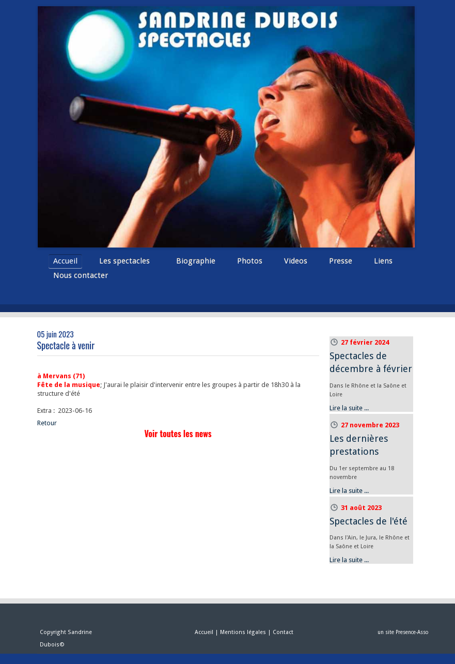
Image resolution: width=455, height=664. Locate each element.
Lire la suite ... (349, 408)
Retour (47, 423)
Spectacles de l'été (368, 521)
